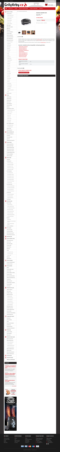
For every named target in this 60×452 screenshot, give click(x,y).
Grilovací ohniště (9, 260)
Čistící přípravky (9, 333)
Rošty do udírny (9, 118)
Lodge (8, 250)
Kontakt (41, 8)
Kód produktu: (38, 14)
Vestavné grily (9, 355)
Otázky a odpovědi (33, 8)
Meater (8, 267)
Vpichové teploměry (9, 299)
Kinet (36, 449)
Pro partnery (16, 442)
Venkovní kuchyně (10, 357)
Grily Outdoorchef (9, 184)
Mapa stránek (5, 442)
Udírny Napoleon (9, 103)
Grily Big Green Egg (9, 204)
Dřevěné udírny (9, 100)
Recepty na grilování (23, 8)
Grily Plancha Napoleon (10, 197)
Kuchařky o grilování (10, 307)
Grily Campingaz (27, 441)
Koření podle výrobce (10, 40)
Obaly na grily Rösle (9, 343)
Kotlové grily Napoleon (10, 133)
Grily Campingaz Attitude (10, 179)
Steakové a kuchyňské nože (11, 277)
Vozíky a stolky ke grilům (10, 309)
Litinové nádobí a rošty (11, 238)
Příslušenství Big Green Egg (10, 214)
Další (34, 32)
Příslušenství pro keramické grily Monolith (11, 221)
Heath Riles (8, 63)
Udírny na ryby (9, 128)
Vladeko (26, 438)
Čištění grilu (9, 329)
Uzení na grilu (9, 291)
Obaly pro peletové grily (10, 353)
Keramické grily (9, 201)
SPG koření (8, 30)
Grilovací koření (9, 13)
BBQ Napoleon (9, 45)
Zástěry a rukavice (9, 289)
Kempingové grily (9, 182)
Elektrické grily (9, 236)
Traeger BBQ (8, 88)
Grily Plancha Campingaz (10, 194)
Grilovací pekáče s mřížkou (11, 272)
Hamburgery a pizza (10, 306)
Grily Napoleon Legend (10, 169)
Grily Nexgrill (9, 199)
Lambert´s (8, 68)
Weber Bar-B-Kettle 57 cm (23, 49)
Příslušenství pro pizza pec (11, 234)
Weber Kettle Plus (21, 51)
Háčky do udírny (9, 113)
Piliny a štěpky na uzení (10, 123)
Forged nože (9, 279)
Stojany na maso (9, 274)
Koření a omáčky (9, 11)
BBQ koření (8, 28)
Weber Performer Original (23, 55)
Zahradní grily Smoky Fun (10, 140)
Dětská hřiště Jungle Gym (28, 439)
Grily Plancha (9, 192)
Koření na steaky (9, 18)
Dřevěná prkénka (9, 284)
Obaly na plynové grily (10, 340)
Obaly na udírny (9, 350)
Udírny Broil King (9, 105)
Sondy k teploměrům (10, 304)
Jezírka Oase (27, 442)
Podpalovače (9, 324)
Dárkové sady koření (10, 35)
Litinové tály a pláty (9, 243)
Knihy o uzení (9, 115)
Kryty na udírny (9, 120)
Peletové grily (9, 142)
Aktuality (7, 363)
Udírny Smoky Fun (9, 130)
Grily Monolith (9, 219)
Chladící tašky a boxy (10, 314)
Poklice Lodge (9, 255)
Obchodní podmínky (6, 438)
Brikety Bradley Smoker (10, 125)
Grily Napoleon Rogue (10, 162)
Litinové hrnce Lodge (10, 253)
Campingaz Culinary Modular (11, 312)
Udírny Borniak (9, 98)
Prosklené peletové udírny (10, 152)
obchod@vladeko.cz (39, 442)
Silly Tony (8, 81)
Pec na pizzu (9, 227)
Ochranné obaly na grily (11, 336)
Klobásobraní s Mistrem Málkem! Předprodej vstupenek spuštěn (10, 374)
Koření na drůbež (9, 20)
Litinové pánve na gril (10, 240)
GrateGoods (8, 61)
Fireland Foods (9, 58)
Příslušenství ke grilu (10, 287)
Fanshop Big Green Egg (10, 216)
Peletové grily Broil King (10, 147)
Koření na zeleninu (9, 23)
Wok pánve (8, 248)
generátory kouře (43, 42)
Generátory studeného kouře (11, 110)
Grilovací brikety (9, 319)
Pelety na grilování (9, 155)
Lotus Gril (8, 138)
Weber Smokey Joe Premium (23, 46)
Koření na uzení (9, 93)
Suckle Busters (9, 83)
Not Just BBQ (9, 73)
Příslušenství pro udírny (10, 108)
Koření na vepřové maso (10, 15)
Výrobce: (37, 15)
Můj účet (5, 441)
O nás (16, 8)
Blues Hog (8, 48)
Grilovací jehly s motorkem (11, 282)
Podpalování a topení (10, 316)
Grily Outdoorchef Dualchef (10, 187)
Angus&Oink (9, 43)
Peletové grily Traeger (10, 145)
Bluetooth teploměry (9, 301)
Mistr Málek (8, 71)
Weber (8, 91)
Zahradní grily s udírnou (10, 150)
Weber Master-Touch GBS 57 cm (24, 50)
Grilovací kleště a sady (10, 269)
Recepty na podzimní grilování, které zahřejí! (10, 381)
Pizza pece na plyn (9, 229)
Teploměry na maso (10, 294)
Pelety (8, 321)
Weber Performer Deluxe (22, 56)
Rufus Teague (9, 78)
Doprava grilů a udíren (7, 439)
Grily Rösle (8, 135)
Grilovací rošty (9, 245)
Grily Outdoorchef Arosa (10, 189)
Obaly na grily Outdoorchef (10, 345)
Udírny (8, 95)
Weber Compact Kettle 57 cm (23, 54)
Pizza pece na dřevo (10, 231)
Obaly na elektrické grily (10, 348)
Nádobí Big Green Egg (10, 209)
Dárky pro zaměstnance (11, 359)
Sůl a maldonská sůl (10, 38)
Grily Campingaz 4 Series (10, 174)
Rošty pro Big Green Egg (10, 211)
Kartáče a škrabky (9, 331)
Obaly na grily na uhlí (10, 338)
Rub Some (8, 76)
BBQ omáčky (8, 25)
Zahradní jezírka (27, 440)
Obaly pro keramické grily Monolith (10, 224)
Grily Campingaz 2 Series (10, 177)
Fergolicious (8, 56)
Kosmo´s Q (8, 66)
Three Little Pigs (9, 86)
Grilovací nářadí (9, 265)
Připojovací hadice (9, 326)
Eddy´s (8, 53)
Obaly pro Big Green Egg (10, 206)
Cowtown (8, 51)
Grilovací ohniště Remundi (11, 262)
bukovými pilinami (39, 39)
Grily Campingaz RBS (10, 172)
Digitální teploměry (9, 296)
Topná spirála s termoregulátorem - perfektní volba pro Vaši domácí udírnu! (10, 366)
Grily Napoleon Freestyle (10, 167)
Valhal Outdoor (9, 258)
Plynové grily (9, 157)
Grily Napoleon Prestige (10, 164)
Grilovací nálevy (9, 33)
